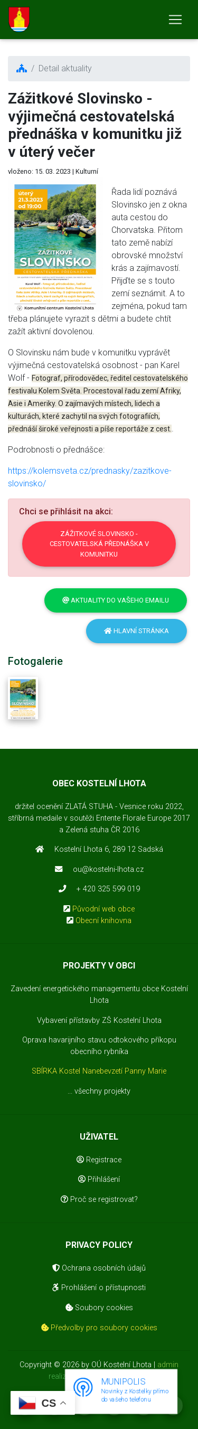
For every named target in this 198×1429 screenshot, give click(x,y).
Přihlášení (99, 1179)
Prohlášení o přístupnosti (99, 1287)
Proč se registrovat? (99, 1199)
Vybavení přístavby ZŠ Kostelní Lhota (99, 1020)
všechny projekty (102, 1091)
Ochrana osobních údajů (99, 1268)
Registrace (99, 1159)
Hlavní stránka (136, 631)
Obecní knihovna (103, 920)
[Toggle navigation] (175, 20)
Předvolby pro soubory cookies (99, 1327)
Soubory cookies (99, 1307)
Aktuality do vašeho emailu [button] (115, 600)
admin (167, 1364)
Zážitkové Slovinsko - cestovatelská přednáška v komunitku (99, 544)
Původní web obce (103, 909)
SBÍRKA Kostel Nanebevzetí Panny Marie (99, 1071)
